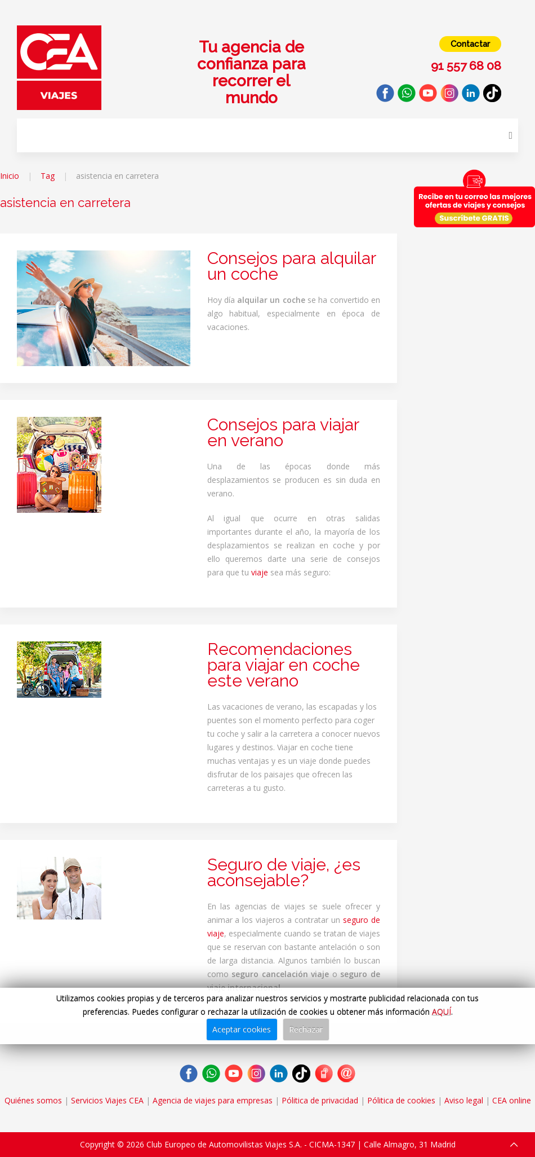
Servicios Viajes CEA (107, 1100)
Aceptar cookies (241, 1029)
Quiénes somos (33, 1100)
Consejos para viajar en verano (283, 432)
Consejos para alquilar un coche (291, 266)
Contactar (470, 44)
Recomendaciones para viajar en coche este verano (283, 664)
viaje (259, 572)
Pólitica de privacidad (320, 1100)
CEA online (511, 1100)
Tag (48, 175)
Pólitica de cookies (401, 1100)
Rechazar (306, 1029)
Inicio (9, 175)
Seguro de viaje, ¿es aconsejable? (283, 872)
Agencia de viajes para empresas (213, 1100)
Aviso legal (463, 1100)
